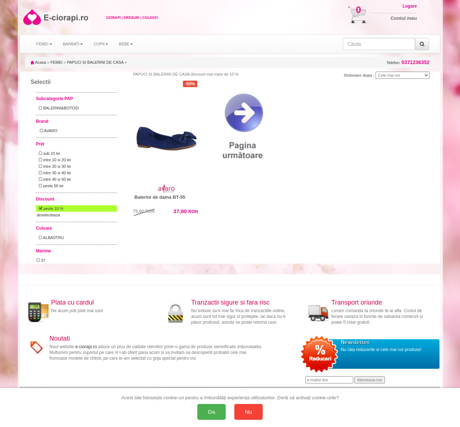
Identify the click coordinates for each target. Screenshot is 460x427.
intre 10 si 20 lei (54, 160)
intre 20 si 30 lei (54, 166)
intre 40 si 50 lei (54, 179)
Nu (248, 412)
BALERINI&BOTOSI (58, 108)
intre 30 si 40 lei (54, 173)
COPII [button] (101, 44)
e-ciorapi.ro (86, 346)
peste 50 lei (50, 186)
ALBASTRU (50, 237)
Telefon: (408, 62)
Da (211, 412)
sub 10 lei (48, 153)
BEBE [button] (126, 44)
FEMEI (56, 62)
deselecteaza (48, 215)
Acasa (38, 62)
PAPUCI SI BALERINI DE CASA (95, 62)
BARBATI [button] (73, 44)
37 (41, 260)
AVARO (47, 131)
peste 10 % (50, 208)
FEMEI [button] (44, 44)
